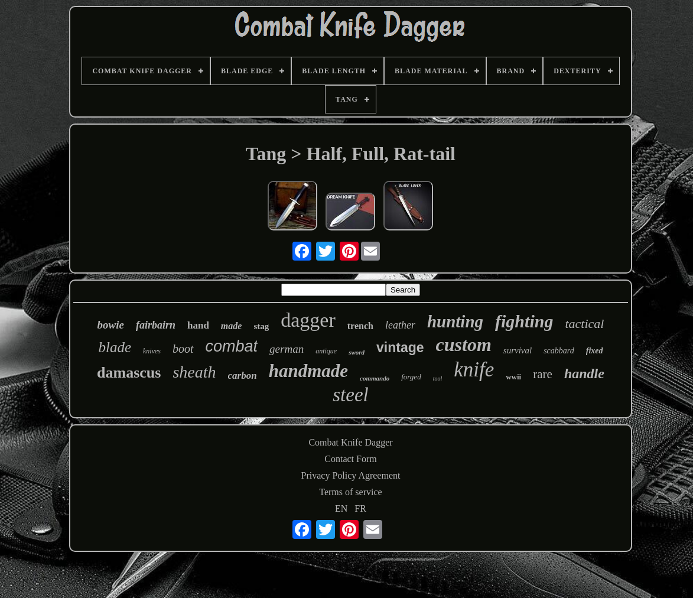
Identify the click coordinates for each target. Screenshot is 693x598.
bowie (110, 324)
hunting (455, 321)
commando (374, 378)
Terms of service (350, 492)
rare (542, 374)
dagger (308, 320)
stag (261, 326)
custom (464, 344)
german (286, 349)
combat (232, 346)
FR (360, 508)
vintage (400, 347)
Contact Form (350, 459)
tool (438, 378)
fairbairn (155, 325)
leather (400, 325)
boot (183, 348)
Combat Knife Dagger (350, 442)
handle (584, 373)
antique (326, 351)
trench (360, 326)
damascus (129, 372)
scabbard (559, 350)
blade (114, 347)
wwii (513, 376)
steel (350, 394)
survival (517, 350)
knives (152, 351)
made (231, 326)
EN (341, 508)
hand (198, 325)
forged (411, 376)
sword (357, 352)
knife (474, 369)
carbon (242, 375)
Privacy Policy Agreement (351, 475)
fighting (524, 321)
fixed (594, 350)
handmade (308, 370)
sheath (194, 372)
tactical (584, 323)
